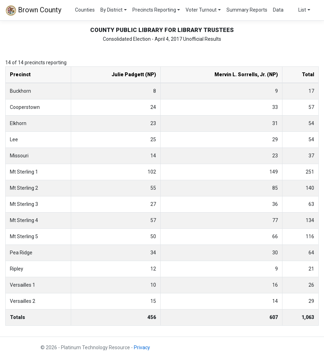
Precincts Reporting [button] (154, 10)
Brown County (33, 10)
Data (278, 10)
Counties (85, 10)
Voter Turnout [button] (201, 10)
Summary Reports (246, 10)
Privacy (142, 347)
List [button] (302, 10)
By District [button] (111, 10)
